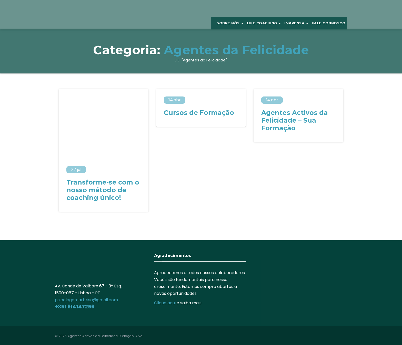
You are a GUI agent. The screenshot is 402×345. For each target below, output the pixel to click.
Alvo (139, 335)
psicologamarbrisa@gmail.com (86, 300)
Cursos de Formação (199, 112)
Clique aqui (165, 303)
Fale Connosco (329, 23)
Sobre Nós (230, 23)
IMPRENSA (296, 23)
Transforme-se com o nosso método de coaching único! (102, 189)
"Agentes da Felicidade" (203, 60)
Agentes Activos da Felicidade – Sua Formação (294, 120)
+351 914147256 (75, 306)
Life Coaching (264, 23)
